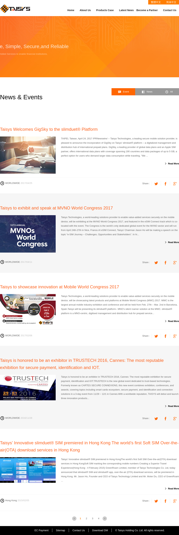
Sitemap (60, 530)
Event (123, 92)
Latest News (126, 10)
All (169, 92)
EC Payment (42, 530)
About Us (85, 10)
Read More (173, 163)
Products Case (105, 10)
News (147, 92)
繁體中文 (156, 2)
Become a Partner (147, 10)
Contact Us (169, 10)
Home (70, 10)
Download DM (100, 530)
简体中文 (171, 2)
